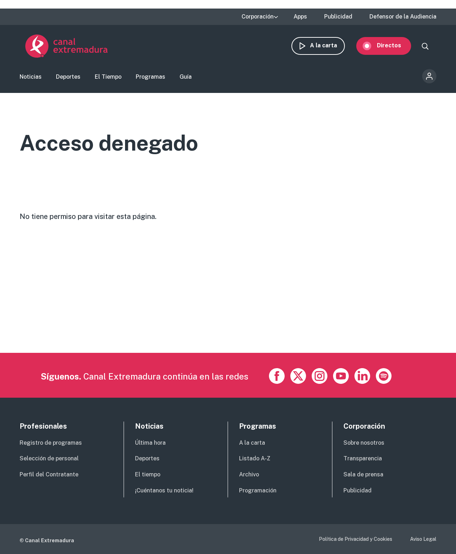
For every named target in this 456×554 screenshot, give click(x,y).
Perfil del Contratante (49, 474)
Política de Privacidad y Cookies (355, 539)
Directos (395, 45)
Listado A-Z (254, 458)
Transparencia (362, 458)
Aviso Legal (423, 539)
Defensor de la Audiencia (402, 17)
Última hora (150, 442)
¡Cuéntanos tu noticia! (164, 490)
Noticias (31, 76)
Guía (186, 76)
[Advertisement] (228, 303)
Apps (300, 17)
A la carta (329, 45)
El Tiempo (108, 76)
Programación (257, 490)
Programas (150, 76)
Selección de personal (49, 458)
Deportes (68, 76)
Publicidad (338, 17)
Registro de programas (51, 442)
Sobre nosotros (363, 442)
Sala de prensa (363, 474)
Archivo (249, 474)
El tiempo (147, 474)
